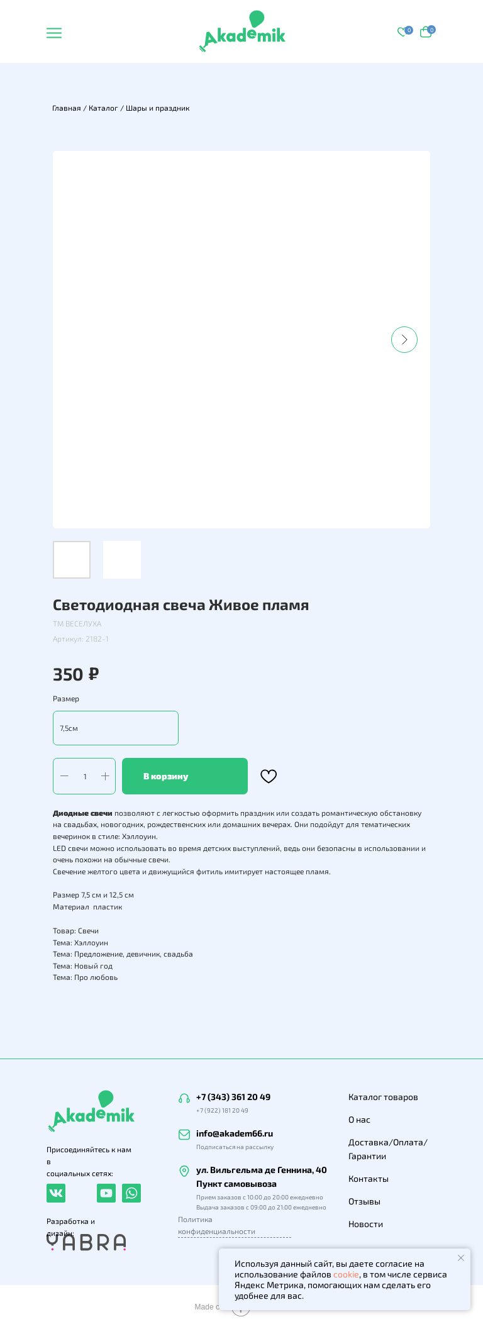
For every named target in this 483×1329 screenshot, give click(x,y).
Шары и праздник (157, 107)
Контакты (368, 1178)
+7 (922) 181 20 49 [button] (222, 1110)
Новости (365, 1223)
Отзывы (364, 1201)
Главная (66, 107)
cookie (346, 1274)
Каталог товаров (383, 1096)
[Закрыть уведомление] (461, 1258)
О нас (359, 1119)
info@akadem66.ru (234, 1133)
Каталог (103, 107)
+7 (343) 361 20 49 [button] (233, 1096)
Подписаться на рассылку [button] (235, 1146)
